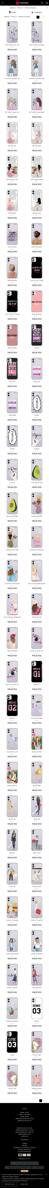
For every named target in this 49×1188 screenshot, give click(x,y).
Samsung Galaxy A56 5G (24, 1128)
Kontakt (24, 1145)
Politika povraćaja (24, 1151)
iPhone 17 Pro (24, 1112)
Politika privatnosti (24, 1149)
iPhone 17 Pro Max (24, 1114)
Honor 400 (24, 1136)
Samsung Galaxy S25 (24, 1120)
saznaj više (24, 1184)
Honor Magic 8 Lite (24, 1134)
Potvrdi (24, 1171)
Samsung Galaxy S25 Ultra (24, 1118)
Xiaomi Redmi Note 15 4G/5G (24, 1130)
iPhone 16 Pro (24, 1116)
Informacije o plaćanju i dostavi (24, 1147)
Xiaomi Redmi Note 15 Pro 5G (24, 1132)
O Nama (24, 1143)
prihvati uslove (9, 1184)
